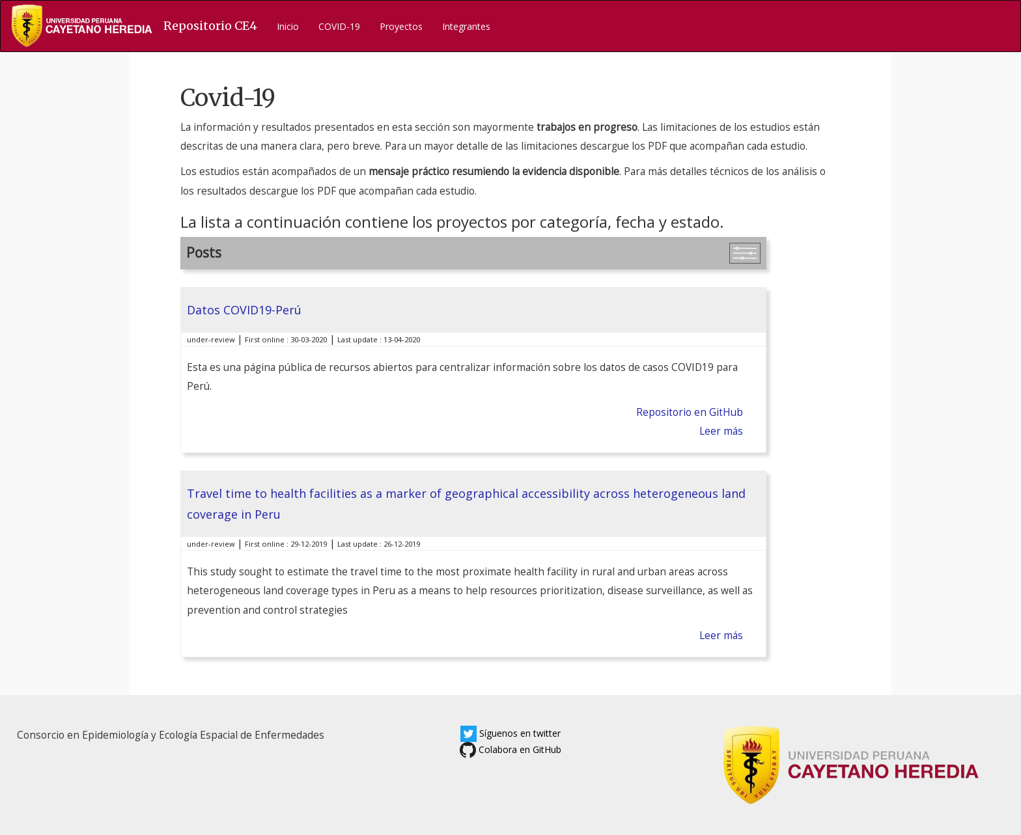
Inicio (288, 26)
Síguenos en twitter (510, 733)
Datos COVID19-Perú (244, 310)
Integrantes (466, 26)
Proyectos (401, 26)
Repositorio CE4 (210, 25)
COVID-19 (339, 26)
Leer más (721, 431)
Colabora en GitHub (510, 749)
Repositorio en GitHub (689, 412)
